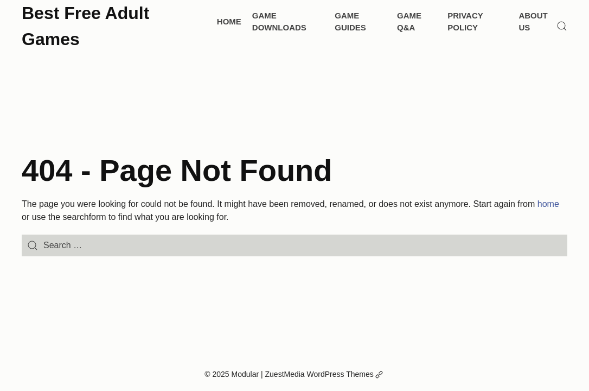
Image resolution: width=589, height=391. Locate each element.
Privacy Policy (465, 22)
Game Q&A (409, 22)
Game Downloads (279, 22)
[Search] (561, 26)
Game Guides (350, 22)
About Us (532, 22)
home (548, 204)
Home (229, 21)
